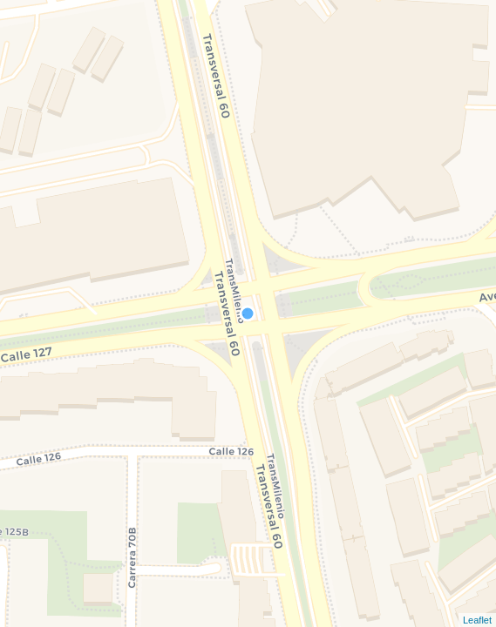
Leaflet (477, 620)
